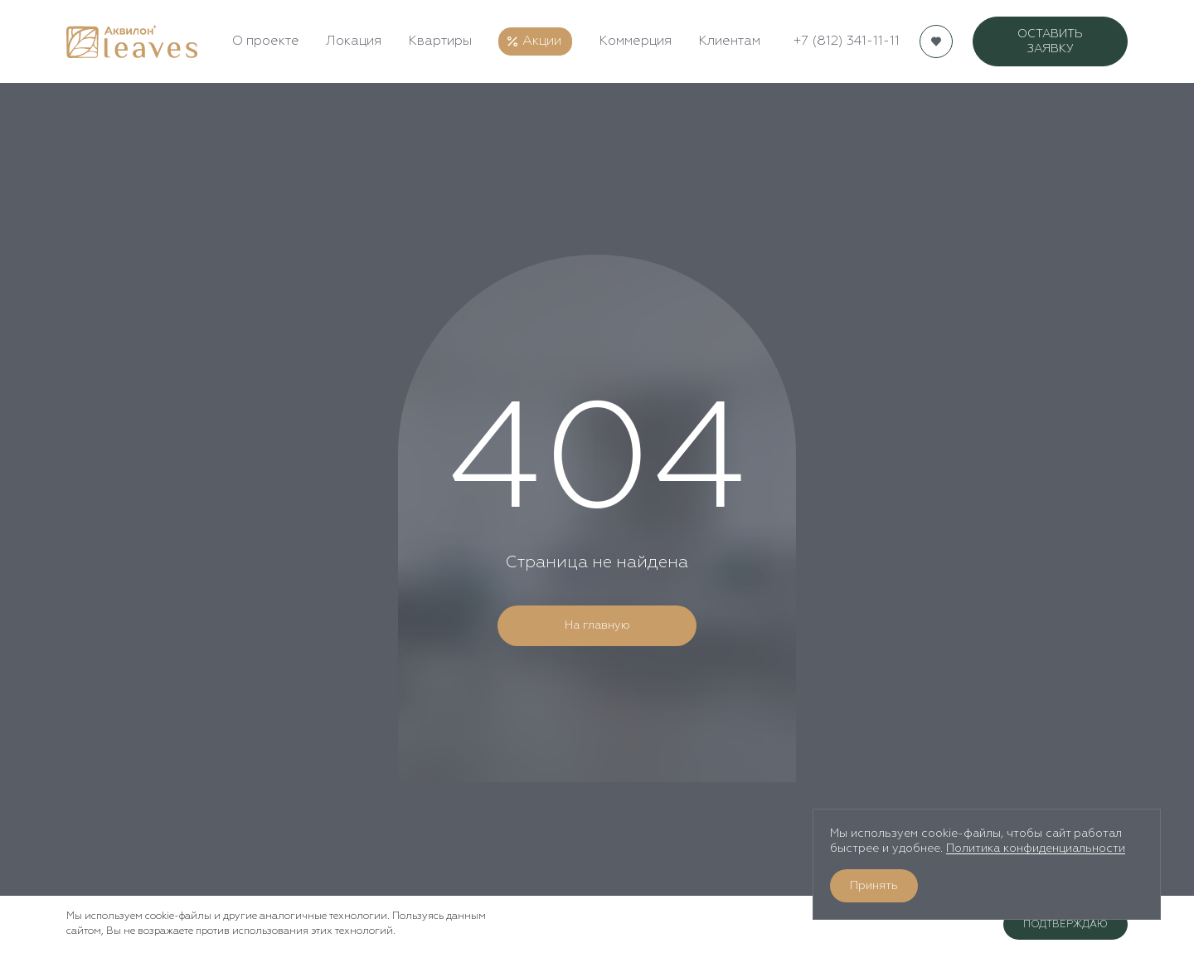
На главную (597, 625)
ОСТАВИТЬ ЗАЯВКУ (1050, 41)
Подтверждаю (1065, 925)
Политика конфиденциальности (1035, 848)
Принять (874, 886)
